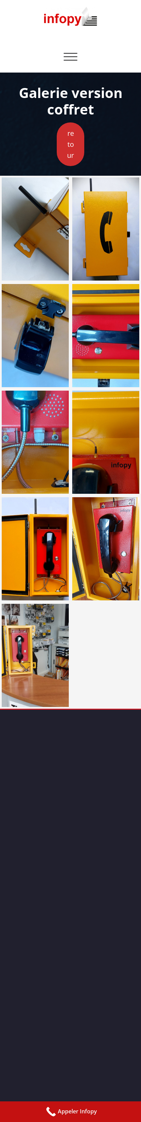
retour (70, 144)
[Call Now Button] (70, 1111)
